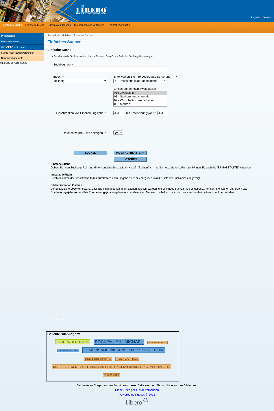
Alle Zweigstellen (140, 93)
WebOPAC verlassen (13, 47)
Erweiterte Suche (34, 25)
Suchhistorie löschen (59, 25)
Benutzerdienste (10, 41)
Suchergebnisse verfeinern (89, 25)
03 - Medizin (140, 104)
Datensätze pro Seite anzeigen (83, 133)
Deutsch (267, 17)
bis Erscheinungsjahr (140, 113)
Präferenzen (8, 35)
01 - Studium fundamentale (140, 97)
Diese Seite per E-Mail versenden (137, 390)
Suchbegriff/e (61, 64)
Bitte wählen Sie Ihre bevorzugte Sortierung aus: (142, 78)
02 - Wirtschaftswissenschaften (140, 100)
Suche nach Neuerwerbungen (17, 52)
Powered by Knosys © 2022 (137, 394)
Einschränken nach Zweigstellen (135, 88)
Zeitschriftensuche (119, 25)
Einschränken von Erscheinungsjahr (79, 113)
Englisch (255, 17)
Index (57, 76)
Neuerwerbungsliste (12, 58)
